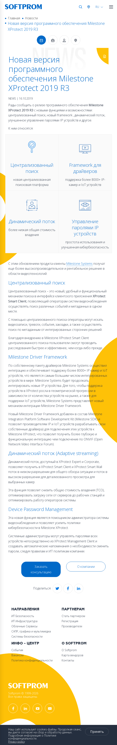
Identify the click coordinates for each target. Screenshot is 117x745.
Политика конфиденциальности (32, 660)
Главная (14, 18)
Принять (97, 731)
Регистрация (70, 621)
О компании (86, 566)
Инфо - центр (25, 643)
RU (97, 7)
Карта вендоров (72, 655)
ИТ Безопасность (22, 616)
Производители (72, 626)
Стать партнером (73, 616)
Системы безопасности (27, 636)
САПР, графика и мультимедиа (31, 631)
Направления (25, 609)
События (17, 650)
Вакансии (17, 655)
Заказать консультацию (41, 569)
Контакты (68, 660)
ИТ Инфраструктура (24, 621)
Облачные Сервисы (24, 626)
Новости (31, 18)
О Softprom (74, 643)
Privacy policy (16, 741)
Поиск (80, 7)
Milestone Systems (79, 263)
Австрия (89, 7)
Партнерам (73, 609)
